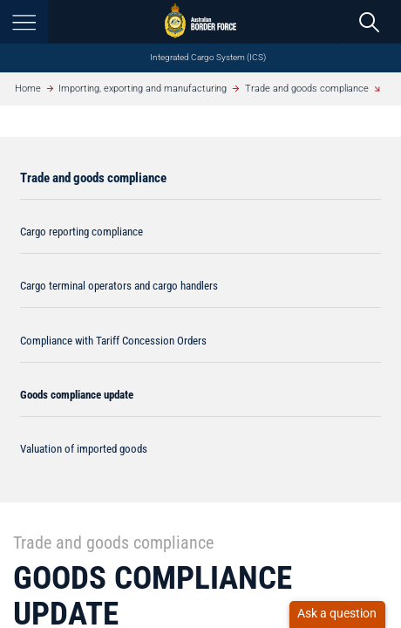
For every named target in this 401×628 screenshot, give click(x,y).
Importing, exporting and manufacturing (142, 88)
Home (28, 88)
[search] (369, 22)
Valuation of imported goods (83, 448)
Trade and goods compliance (307, 88)
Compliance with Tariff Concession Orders (113, 340)
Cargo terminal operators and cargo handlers (119, 285)
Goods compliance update (76, 394)
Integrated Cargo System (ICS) (208, 57)
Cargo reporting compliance (81, 231)
